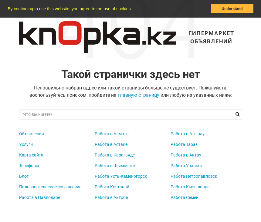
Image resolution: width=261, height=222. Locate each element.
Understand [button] (232, 9)
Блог (24, 176)
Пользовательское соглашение (50, 186)
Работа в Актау (186, 155)
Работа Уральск (187, 165)
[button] (134, 9)
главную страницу (138, 95)
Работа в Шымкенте (115, 165)
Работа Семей (184, 197)
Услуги (26, 144)
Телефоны (29, 165)
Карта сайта (31, 155)
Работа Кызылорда (190, 186)
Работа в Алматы (112, 133)
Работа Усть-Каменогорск (121, 176)
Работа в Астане (111, 144)
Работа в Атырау (188, 133)
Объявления (31, 133)
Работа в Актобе (111, 197)
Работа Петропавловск (194, 176)
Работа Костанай (112, 186)
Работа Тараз (184, 144)
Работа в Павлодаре (39, 197)
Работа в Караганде (115, 155)
